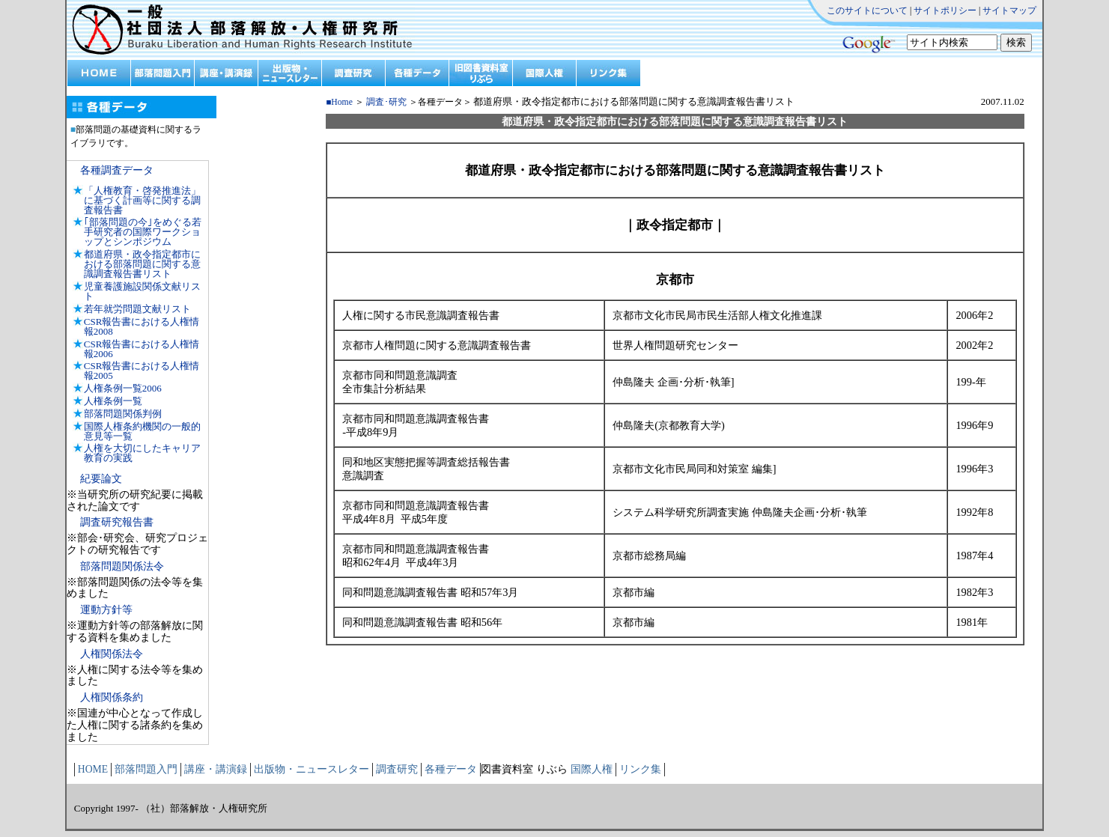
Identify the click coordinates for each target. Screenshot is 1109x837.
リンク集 (640, 769)
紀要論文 (101, 478)
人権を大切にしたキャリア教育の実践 (142, 452)
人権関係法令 (111, 654)
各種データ (451, 769)
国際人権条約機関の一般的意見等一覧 (142, 431)
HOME (93, 769)
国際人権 (592, 769)
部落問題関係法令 (122, 566)
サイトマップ (1009, 10)
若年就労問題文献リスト (137, 308)
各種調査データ (117, 170)
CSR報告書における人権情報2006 (142, 348)
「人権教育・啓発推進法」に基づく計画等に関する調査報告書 (142, 200)
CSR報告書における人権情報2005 (142, 370)
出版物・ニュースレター (311, 769)
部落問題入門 (146, 769)
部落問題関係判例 (123, 413)
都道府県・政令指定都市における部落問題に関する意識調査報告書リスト (142, 264)
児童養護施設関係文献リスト (142, 291)
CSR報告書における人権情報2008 (142, 326)
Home (342, 102)
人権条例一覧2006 (123, 388)
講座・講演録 (215, 769)
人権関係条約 (111, 697)
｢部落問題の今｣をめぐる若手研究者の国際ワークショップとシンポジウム (142, 231)
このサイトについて (867, 10)
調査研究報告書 (117, 522)
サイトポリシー (945, 10)
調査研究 (397, 769)
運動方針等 (106, 609)
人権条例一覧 (113, 401)
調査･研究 (386, 102)
